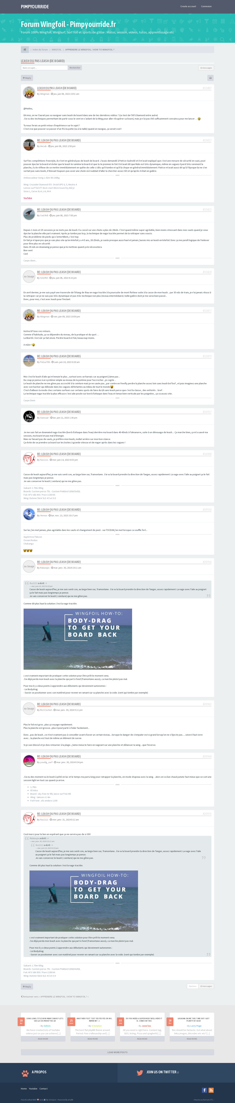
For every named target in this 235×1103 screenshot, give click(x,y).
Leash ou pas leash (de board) (43, 61)
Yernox (43, 515)
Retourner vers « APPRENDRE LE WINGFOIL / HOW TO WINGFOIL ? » (55, 996)
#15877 (207, 310)
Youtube (33, 1088)
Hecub (43, 146)
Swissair (44, 417)
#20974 (207, 813)
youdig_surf (46, 762)
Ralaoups (45, 567)
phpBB (70, 1099)
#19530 (207, 509)
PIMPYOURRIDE (35, 6)
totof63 (44, 277)
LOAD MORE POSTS (117, 1052)
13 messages (206, 68)
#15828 (207, 272)
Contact (43, 1088)
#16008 (207, 454)
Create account (188, 6)
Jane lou (146, 1025)
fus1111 (44, 459)
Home (24, 1088)
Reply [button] (27, 77)
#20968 (207, 756)
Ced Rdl (44, 215)
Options (193, 986)
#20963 (207, 704)
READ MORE (43, 1038)
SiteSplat (97, 1025)
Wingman (44, 93)
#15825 (207, 209)
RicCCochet (46, 709)
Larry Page (195, 1025)
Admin (47, 1025)
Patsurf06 (45, 362)
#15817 (207, 140)
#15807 (207, 88)
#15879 (207, 356)
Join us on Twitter (163, 1072)
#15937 (207, 412)
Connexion (206, 6)
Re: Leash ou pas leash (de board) (59, 140)
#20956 (207, 562)
